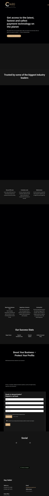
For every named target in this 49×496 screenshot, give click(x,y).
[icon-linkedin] (25, 494)
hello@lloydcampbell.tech (31, 471)
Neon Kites (43, 494)
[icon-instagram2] (27, 494)
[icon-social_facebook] (23, 494)
